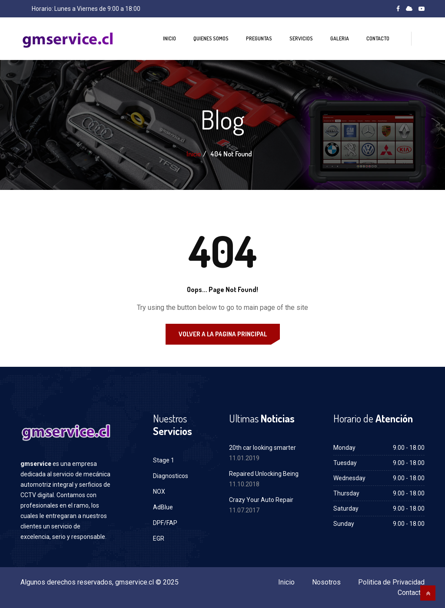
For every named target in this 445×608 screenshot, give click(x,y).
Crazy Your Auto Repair (261, 499)
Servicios (301, 38)
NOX (159, 491)
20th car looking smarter (262, 447)
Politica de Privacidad (391, 582)
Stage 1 (163, 460)
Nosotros (326, 582)
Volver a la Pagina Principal (223, 334)
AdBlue (163, 507)
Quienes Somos (211, 38)
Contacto (377, 38)
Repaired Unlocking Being (264, 473)
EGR (158, 538)
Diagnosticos (170, 475)
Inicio (169, 38)
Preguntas (259, 38)
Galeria (339, 38)
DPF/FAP (165, 522)
